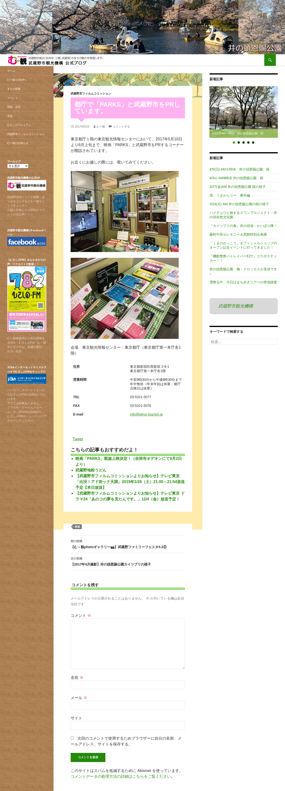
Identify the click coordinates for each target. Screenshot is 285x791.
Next (271, 112)
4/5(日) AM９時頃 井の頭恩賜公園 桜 (240, 169)
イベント (12, 97)
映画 (77, 526)
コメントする (121, 126)
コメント (81, 616)
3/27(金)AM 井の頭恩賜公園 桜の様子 (238, 187)
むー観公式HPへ (17, 79)
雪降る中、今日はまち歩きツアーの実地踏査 (243, 282)
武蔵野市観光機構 (235, 306)
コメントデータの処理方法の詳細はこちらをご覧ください (121, 776)
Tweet (78, 439)
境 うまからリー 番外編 (230, 195)
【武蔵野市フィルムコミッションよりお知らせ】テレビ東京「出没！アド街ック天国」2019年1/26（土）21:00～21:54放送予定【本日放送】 (130, 482)
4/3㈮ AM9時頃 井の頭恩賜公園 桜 (236, 178)
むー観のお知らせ (17, 143)
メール (79, 698)
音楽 (10, 116)
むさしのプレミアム (19, 124)
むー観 (100, 126)
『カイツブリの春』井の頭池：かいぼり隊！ (243, 226)
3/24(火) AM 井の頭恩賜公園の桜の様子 (239, 204)
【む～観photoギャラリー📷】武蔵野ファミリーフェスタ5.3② (128, 543)
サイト (76, 718)
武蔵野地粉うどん (90, 470)
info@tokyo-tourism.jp (146, 414)
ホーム (11, 70)
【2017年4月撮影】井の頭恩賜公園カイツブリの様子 (128, 561)
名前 (77, 677)
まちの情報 (13, 88)
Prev (216, 112)
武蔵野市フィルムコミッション (91, 93)
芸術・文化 (13, 106)
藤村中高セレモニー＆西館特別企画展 (238, 234)
